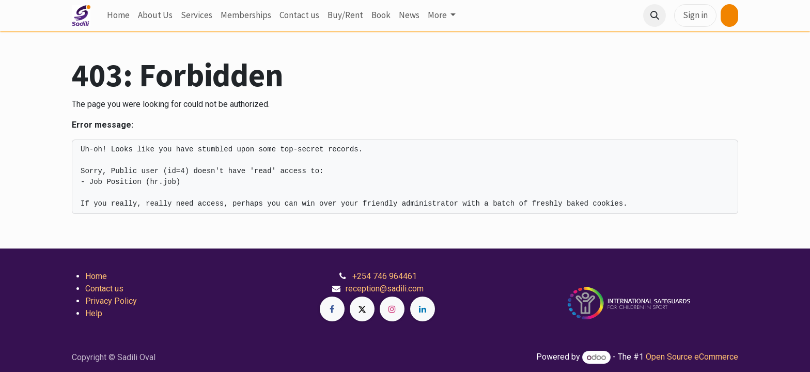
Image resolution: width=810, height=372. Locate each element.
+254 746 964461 (384, 276)
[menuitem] (118, 15)
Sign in (695, 15)
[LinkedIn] (422, 309)
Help (93, 313)
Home (96, 276)
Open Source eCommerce (692, 357)
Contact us (104, 288)
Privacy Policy (111, 301)
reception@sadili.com (385, 288)
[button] (654, 15)
